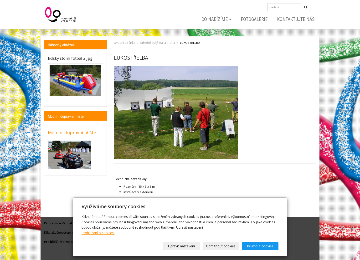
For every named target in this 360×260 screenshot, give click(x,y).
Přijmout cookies (260, 246)
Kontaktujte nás (296, 19)
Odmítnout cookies (221, 246)
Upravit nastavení (181, 246)
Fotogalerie (254, 19)
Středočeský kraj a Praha (157, 43)
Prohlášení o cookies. (98, 233)
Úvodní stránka (124, 43)
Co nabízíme (216, 19)
